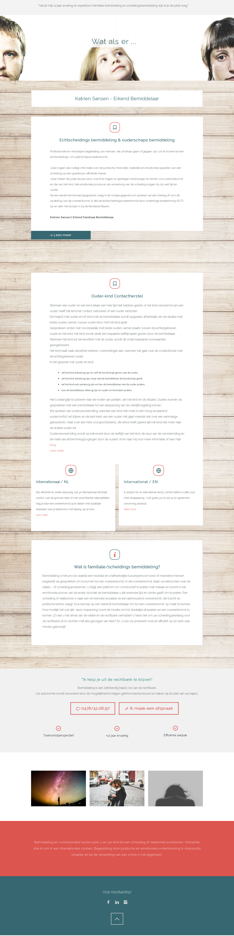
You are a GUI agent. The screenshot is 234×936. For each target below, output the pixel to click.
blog (53, 445)
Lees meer (42, 514)
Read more (130, 509)
